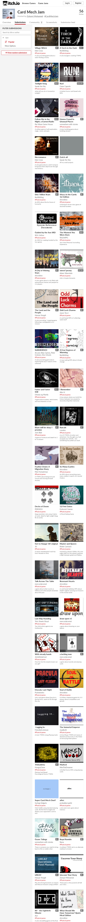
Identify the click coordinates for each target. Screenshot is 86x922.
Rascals (63, 427)
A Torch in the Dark (68, 48)
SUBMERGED (41, 350)
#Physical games (40, 53)
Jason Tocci (64, 313)
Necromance (40, 157)
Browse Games (29, 3)
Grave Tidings (41, 839)
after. (62, 800)
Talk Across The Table (44, 581)
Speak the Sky (40, 86)
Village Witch (41, 48)
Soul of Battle (66, 690)
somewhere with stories (69, 124)
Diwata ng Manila (41, 395)
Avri (36, 916)
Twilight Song (41, 83)
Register (78, 3)
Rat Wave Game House (44, 124)
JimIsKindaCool (41, 657)
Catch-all (64, 157)
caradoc (63, 430)
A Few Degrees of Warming (68, 351)
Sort (5, 38)
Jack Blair (38, 433)
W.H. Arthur (39, 235)
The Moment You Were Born (67, 233)
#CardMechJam (51, 16)
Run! (62, 83)
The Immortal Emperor (70, 727)
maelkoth (63, 730)
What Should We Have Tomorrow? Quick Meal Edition (70, 913)
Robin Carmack (65, 547)
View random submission (16, 53)
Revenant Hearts (67, 581)
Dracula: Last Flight (43, 690)
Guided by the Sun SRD (45, 232)
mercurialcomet (41, 584)
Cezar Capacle (65, 86)
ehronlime (63, 200)
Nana (62, 842)
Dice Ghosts (46, 355)
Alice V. (62, 392)
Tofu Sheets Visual (42, 621)
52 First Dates (66, 506)
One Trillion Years (42, 194)
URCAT (38, 875)
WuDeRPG (64, 238)
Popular (9, 42)
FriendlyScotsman (41, 730)
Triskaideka (40, 764)
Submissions (20, 22)
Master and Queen (68, 544)
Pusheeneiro (39, 693)
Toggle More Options (16, 46)
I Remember (65, 389)
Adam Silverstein (66, 273)
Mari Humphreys (41, 472)
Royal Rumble (66, 839)
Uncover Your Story (68, 875)
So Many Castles (67, 467)
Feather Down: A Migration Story (42, 468)
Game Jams (43, 3)
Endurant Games (66, 509)
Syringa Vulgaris (41, 803)
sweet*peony (66, 270)
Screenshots (51, 22)
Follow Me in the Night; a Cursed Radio (44, 120)
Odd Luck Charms (68, 310)
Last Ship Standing (43, 618)
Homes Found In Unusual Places (67, 120)
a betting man (66, 654)
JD (36, 547)
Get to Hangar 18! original (46, 544)
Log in (67, 3)
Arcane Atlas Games (42, 353)
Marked (63, 764)
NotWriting (64, 51)
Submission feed (68, 22)
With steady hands (43, 654)
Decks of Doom (42, 506)
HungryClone (40, 767)
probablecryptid (66, 803)
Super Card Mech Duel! (45, 800)
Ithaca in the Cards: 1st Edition (68, 195)
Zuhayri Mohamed (35, 16)
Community (34, 22)
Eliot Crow (39, 51)
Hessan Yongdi (40, 315)
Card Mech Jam (31, 11)
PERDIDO (39, 509)
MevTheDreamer (66, 767)
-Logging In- (40, 727)
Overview (6, 22)
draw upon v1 (66, 618)
